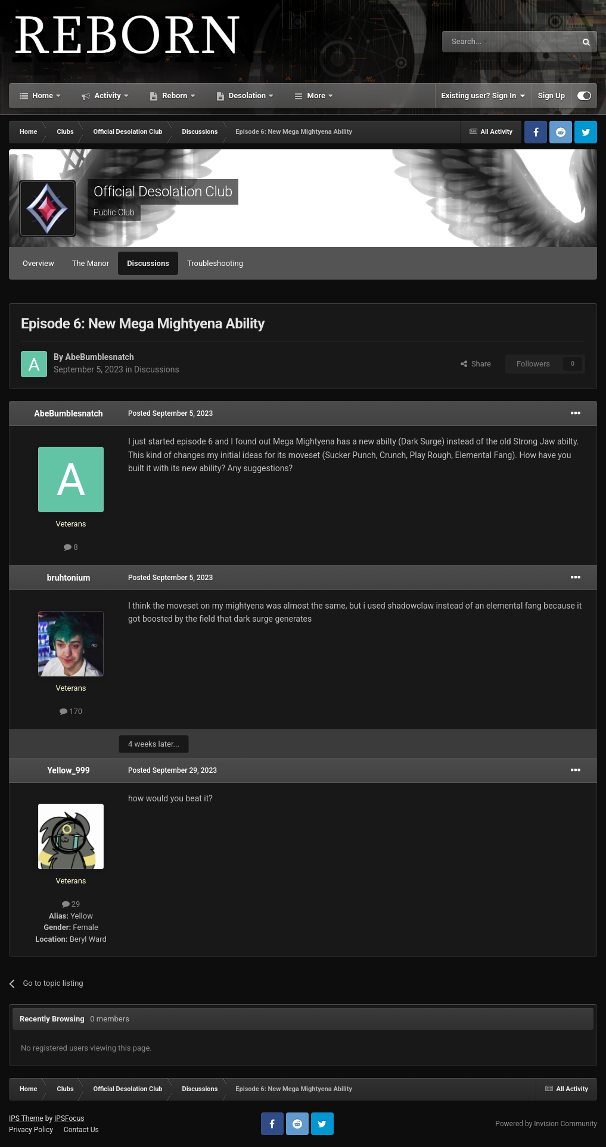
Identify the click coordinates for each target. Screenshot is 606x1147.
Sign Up (551, 95)
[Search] (481, 41)
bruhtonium (69, 577)
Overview (38, 263)
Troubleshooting (215, 263)
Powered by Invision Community (546, 1124)
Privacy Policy (31, 1130)
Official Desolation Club (163, 191)
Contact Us (81, 1130)
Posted (170, 413)
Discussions (148, 263)
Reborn (174, 95)
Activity (107, 95)
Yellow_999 (68, 770)
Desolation (247, 95)
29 (71, 904)
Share (476, 363)
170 (71, 711)
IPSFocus (69, 1118)
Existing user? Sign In (484, 95)
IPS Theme (26, 1118)
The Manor (90, 263)
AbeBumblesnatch (99, 357)
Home (42, 95)
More (316, 95)
